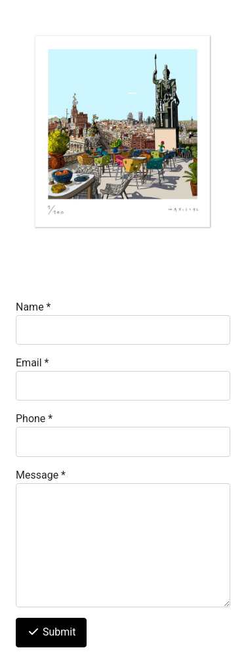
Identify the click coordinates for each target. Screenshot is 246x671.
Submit (51, 632)
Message (41, 475)
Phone (34, 418)
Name (33, 307)
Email (32, 363)
